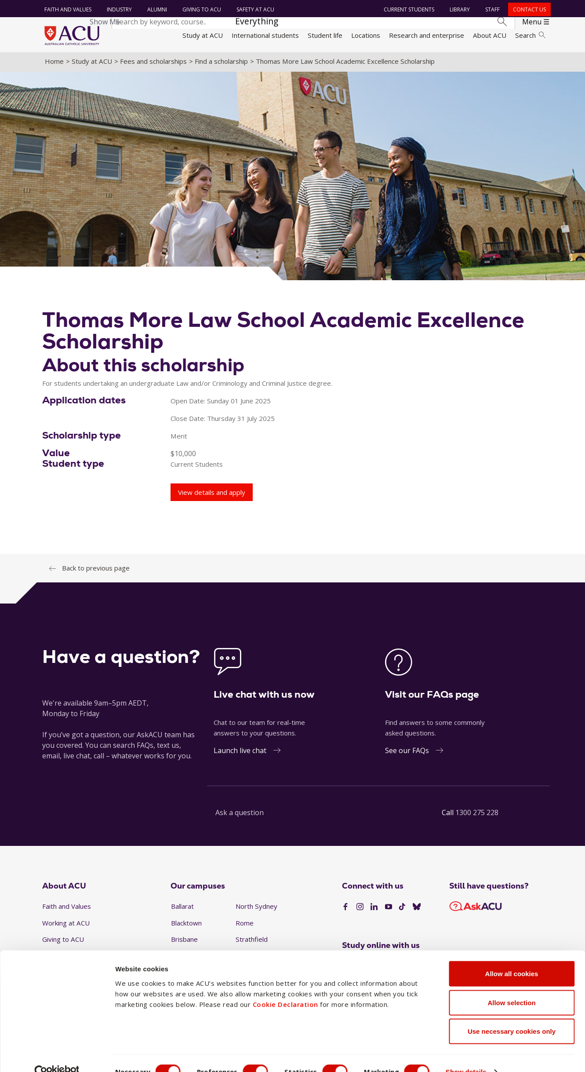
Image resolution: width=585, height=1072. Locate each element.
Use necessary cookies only (512, 1014)
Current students (408, 9)
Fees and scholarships (153, 63)
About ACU (489, 35)
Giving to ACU (201, 9)
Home (54, 63)
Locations (365, 35)
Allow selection (511, 985)
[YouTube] (388, 909)
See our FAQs (407, 752)
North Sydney (256, 908)
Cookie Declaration (285, 986)
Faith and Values (67, 9)
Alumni (157, 9)
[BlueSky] (417, 909)
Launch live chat (240, 752)
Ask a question (239, 814)
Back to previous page (96, 569)
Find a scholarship (221, 63)
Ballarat (182, 908)
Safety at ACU (255, 9)
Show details (471, 1054)
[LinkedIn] (374, 909)
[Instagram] (359, 909)
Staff (492, 9)
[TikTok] (402, 909)
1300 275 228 (476, 814)
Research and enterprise (426, 35)
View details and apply (211, 494)
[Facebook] (345, 909)
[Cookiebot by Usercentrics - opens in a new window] (56, 1054)
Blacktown (186, 924)
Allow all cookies (511, 956)
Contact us (528, 9)
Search (530, 35)
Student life (325, 35)
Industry (118, 9)
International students (265, 35)
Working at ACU (66, 924)
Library (459, 9)
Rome (245, 924)
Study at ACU (202, 35)
